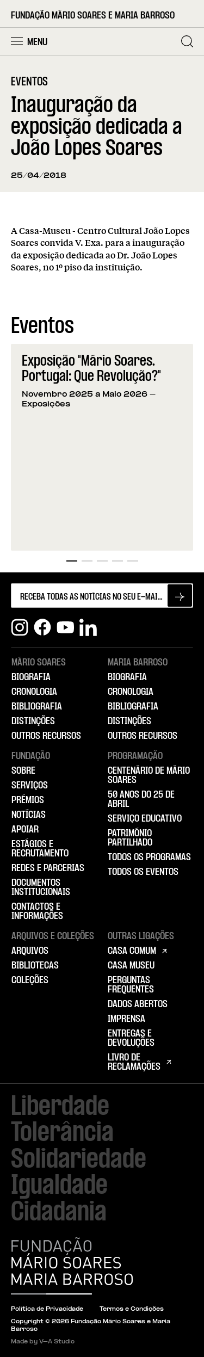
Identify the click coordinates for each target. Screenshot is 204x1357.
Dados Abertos (138, 1004)
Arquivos (29, 951)
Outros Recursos (46, 736)
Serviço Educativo (145, 818)
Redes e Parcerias (47, 868)
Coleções (29, 980)
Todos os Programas (149, 857)
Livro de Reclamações (134, 1062)
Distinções (33, 721)
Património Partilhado (130, 838)
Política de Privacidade (47, 1309)
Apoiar (25, 829)
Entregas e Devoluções (131, 1038)
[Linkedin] (88, 627)
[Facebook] (42, 627)
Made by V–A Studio (43, 1342)
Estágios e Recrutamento (40, 849)
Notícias (28, 815)
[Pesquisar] (187, 41)
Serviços (29, 785)
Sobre (23, 771)
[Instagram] (19, 627)
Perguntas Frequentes (131, 985)
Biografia (31, 677)
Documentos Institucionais (40, 888)
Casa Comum (132, 951)
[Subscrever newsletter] (180, 595)
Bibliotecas (35, 965)
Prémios (27, 800)
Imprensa (126, 1019)
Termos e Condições (132, 1309)
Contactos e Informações (37, 912)
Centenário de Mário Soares (149, 776)
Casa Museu (131, 965)
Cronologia (34, 692)
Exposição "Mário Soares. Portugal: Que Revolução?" (91, 369)
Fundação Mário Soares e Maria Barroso (93, 16)
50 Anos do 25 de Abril (141, 799)
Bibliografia (36, 706)
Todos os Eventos (143, 872)
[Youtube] (65, 627)
